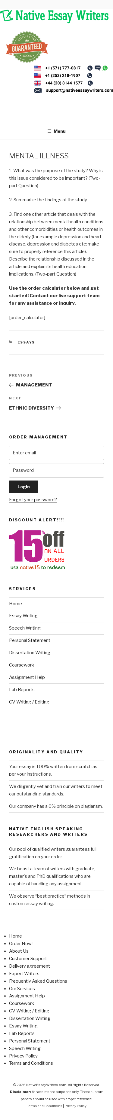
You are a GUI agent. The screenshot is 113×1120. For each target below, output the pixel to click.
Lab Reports (22, 689)
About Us (19, 951)
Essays (26, 342)
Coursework (21, 665)
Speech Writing (25, 628)
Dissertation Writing (29, 652)
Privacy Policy (23, 1056)
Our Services (22, 988)
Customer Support (28, 958)
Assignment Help (27, 677)
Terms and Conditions (31, 1063)
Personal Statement (29, 640)
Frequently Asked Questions (38, 981)
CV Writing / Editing (29, 702)
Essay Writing (23, 615)
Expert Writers (24, 973)
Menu (56, 131)
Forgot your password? (33, 499)
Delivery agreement (29, 966)
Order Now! (21, 943)
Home (15, 603)
